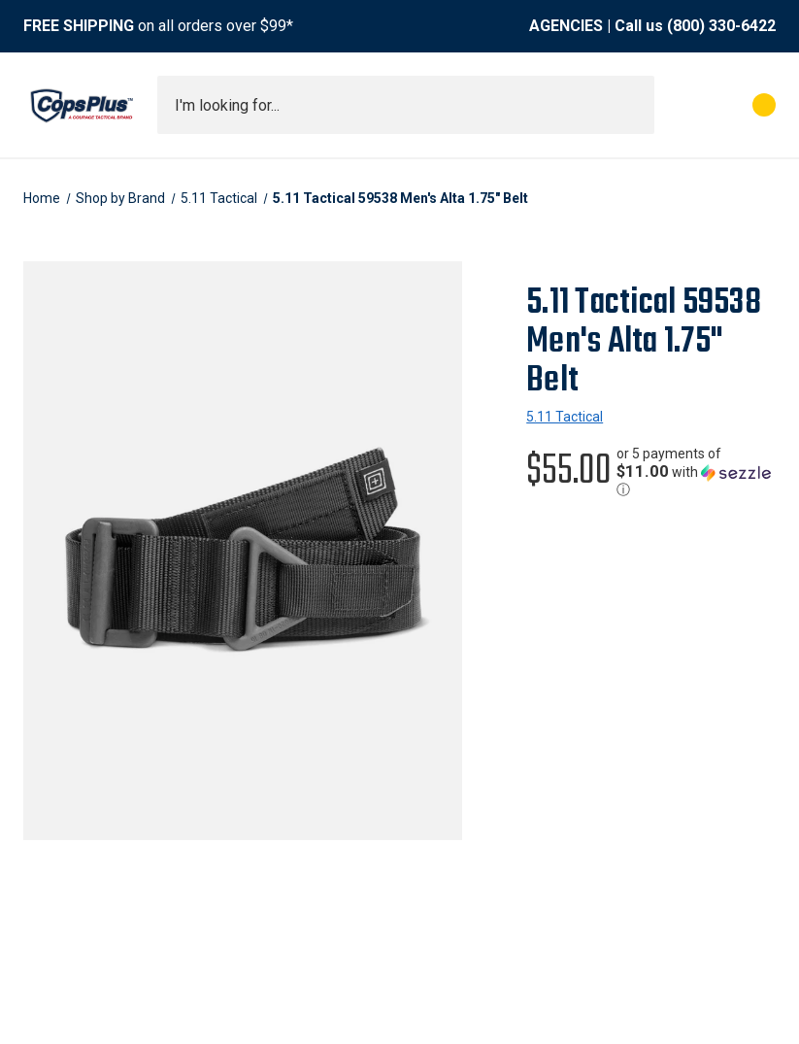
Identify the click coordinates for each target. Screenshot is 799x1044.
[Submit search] (633, 105)
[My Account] (678, 105)
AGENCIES (566, 26)
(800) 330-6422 (721, 26)
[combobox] (405, 105)
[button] (696, 472)
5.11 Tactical (564, 416)
